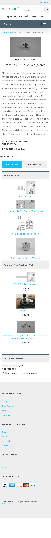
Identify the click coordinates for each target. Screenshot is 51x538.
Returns (4, 436)
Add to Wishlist (34, 164)
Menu (7, 24)
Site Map (5, 467)
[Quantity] (15, 156)
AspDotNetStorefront (8, 504)
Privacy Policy (7, 441)
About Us (5, 462)
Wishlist (4, 411)
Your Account (7, 415)
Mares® (17, 32)
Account (44, 2)
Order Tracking (7, 406)
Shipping (5, 432)
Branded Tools (7, 32)
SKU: (4, 144)
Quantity (4, 156)
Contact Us (6, 401)
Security (5, 446)
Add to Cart (12, 164)
